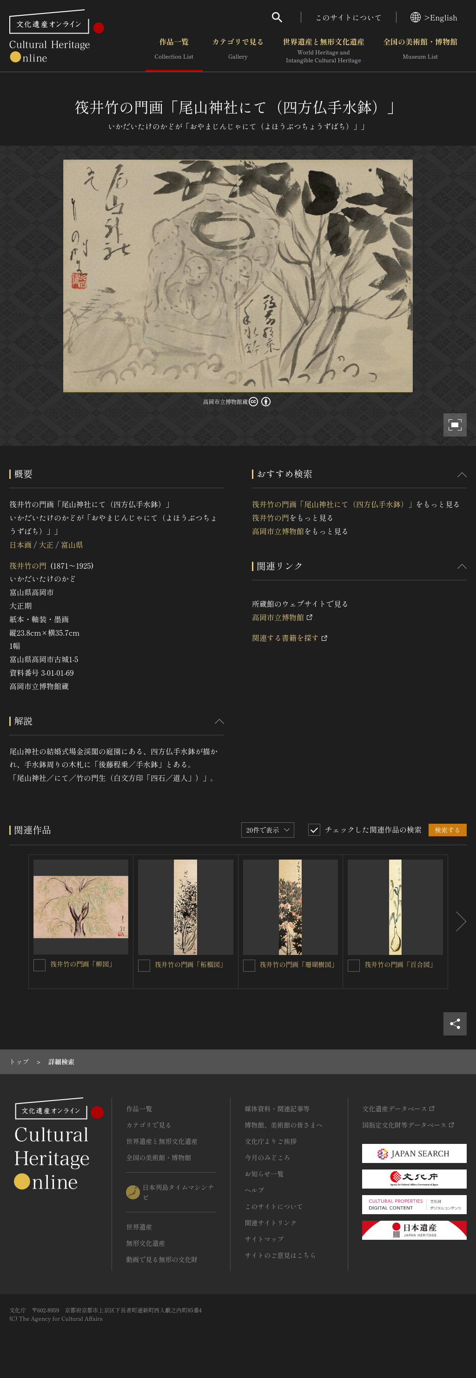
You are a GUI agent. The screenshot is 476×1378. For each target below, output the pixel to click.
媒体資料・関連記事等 (277, 1108)
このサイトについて (348, 17)
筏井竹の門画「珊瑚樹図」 (299, 964)
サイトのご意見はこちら (280, 1255)
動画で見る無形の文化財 (162, 1259)
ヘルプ (254, 1190)
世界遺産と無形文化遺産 (323, 51)
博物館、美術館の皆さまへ (284, 1124)
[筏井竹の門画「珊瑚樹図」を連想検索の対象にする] (249, 966)
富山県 (72, 544)
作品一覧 (174, 51)
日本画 (20, 544)
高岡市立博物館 (278, 531)
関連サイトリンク (271, 1222)
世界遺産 (139, 1226)
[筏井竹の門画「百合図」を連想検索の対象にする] (354, 966)
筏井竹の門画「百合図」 (400, 964)
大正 (46, 544)
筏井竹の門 (27, 565)
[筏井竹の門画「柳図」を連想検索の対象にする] (39, 965)
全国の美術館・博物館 (420, 51)
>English (433, 17)
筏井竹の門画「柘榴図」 (190, 964)
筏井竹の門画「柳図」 (82, 963)
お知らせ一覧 (264, 1173)
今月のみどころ (267, 1157)
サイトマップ (264, 1239)
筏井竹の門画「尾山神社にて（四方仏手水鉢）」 (334, 504)
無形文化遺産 (145, 1243)
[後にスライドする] (457, 921)
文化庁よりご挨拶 (271, 1141)
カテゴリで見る (238, 51)
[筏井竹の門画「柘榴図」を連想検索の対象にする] (144, 966)
